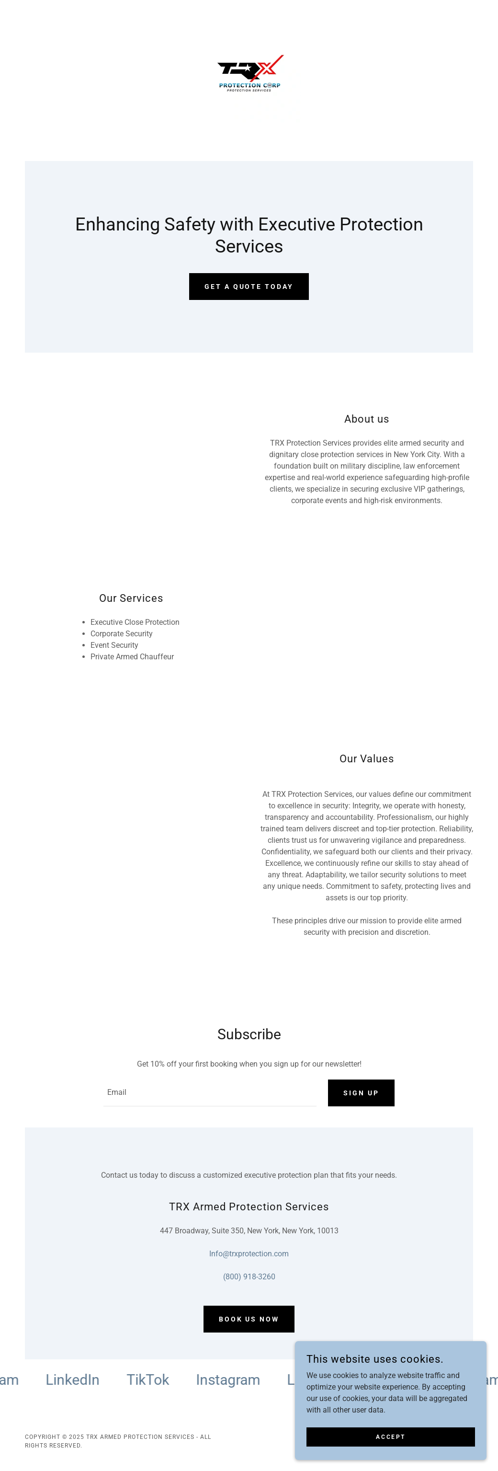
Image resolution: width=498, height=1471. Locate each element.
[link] (248, 74)
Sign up (361, 1093)
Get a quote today (249, 286)
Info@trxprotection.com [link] (249, 1253)
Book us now (249, 1319)
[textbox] (210, 1093)
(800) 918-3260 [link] (249, 1276)
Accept (390, 1436)
